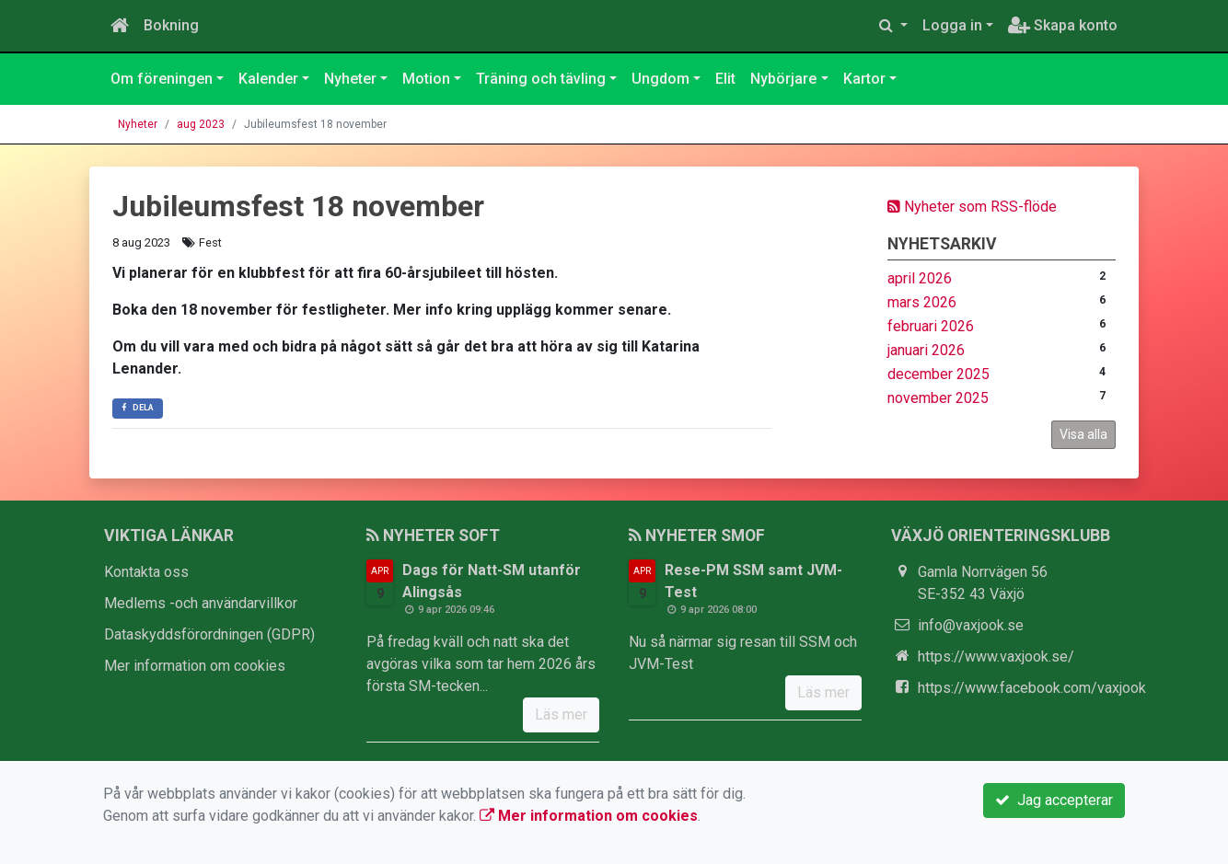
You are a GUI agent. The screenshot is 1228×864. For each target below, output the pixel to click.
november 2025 (938, 398)
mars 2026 (921, 302)
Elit (725, 78)
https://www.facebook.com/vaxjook (1032, 688)
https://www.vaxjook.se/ (996, 656)
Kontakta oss (146, 572)
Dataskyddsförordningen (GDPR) (209, 634)
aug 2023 (201, 124)
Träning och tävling (541, 78)
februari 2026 (930, 326)
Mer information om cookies (194, 665)
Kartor (864, 78)
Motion (426, 78)
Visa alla (1083, 434)
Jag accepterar (1054, 800)
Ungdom (660, 78)
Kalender (268, 78)
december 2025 (938, 374)
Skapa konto (1063, 25)
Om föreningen (161, 78)
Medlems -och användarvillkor (200, 603)
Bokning (171, 25)
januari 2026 (926, 350)
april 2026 (919, 278)
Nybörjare (783, 78)
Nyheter (350, 78)
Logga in (952, 25)
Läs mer (561, 714)
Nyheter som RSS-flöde (972, 206)
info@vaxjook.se (971, 625)
